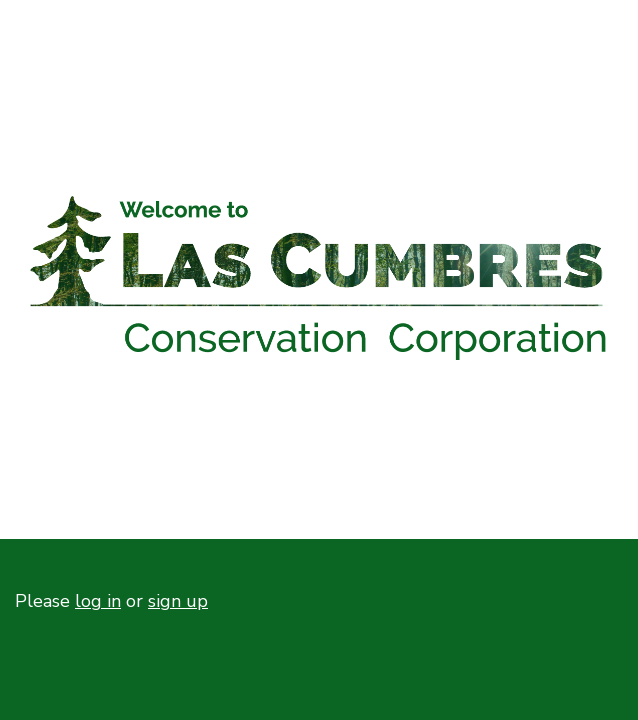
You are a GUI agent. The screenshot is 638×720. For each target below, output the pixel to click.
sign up (178, 601)
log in (98, 601)
